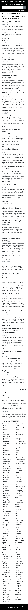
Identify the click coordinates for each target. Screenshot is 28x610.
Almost (4, 395)
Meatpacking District (21, 443)
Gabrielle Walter (7, 259)
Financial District (7, 597)
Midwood (5, 497)
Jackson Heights (20, 561)
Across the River (6, 423)
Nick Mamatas (7, 312)
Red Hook (5, 504)
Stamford (5, 527)
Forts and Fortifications (10, 149)
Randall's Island (19, 588)
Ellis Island (5, 536)
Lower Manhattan (6, 570)
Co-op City (6, 434)
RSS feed (14, 606)
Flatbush (5, 481)
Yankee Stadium (7, 443)
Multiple (17, 504)
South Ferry (19, 466)
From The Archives (7, 545)
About (2, 606)
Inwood (17, 436)
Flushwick (5, 39)
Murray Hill (19, 450)
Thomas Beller (7, 94)
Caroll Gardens (7, 459)
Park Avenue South (20, 459)
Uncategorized (18, 596)
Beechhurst (18, 549)
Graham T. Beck (7, 372)
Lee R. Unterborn (7, 150)
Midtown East (19, 499)
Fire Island (5, 565)
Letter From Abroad (7, 556)
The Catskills (18, 594)
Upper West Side (20, 484)
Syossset (5, 569)
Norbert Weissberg (7, 409)
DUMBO (5, 475)
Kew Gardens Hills (20, 570)
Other (16, 513)
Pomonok (5, 544)
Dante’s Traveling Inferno (11, 21)
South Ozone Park (20, 581)
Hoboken (18, 508)
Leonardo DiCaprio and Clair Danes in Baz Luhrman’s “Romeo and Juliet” (12, 330)
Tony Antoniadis (7, 40)
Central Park (5, 520)
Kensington (6, 492)
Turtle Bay (18, 479)
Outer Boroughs (20, 457)
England (4, 538)
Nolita (17, 454)
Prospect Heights (7, 500)
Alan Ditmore (6, 112)
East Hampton (5, 531)
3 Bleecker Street (7, 576)
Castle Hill (5, 432)
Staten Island (18, 590)
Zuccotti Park (19, 495)
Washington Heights (21, 486)
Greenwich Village (20, 427)
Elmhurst (18, 554)
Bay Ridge (5, 447)
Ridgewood (18, 576)
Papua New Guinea (19, 540)
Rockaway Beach (20, 578)
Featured (4, 540)
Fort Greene (6, 484)
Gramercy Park (7, 601)
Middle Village (19, 572)
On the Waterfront (20, 456)
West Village (19, 488)
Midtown (18, 445)
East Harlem (6, 594)
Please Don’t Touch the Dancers (13, 167)
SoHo (17, 465)
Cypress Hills (6, 470)
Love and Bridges (8, 58)
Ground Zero (19, 429)
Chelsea (5, 585)
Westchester (18, 599)
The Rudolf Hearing (9, 110)
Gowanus (5, 486)
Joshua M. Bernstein (8, 203)
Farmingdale (6, 560)
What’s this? (8, 606)
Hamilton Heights (7, 549)
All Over (4, 425)
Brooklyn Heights (7, 456)
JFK (17, 567)
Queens (16, 544)
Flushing (4, 542)
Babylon (5, 563)
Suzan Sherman (7, 186)
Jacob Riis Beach (20, 563)
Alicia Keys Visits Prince (10, 293)
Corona (17, 553)
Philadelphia (19, 531)
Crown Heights (7, 468)
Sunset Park (6, 513)
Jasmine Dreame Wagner (9, 59)
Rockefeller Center (20, 463)
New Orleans (19, 527)
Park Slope (6, 499)
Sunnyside (18, 583)
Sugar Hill (5, 551)
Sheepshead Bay (7, 509)
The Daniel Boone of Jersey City (13, 311)
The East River (6, 515)
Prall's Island (19, 597)
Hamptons (5, 533)
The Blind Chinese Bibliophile (12, 221)
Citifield (18, 551)
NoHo (17, 452)
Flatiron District (7, 599)
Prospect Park (6, 502)
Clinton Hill (6, 463)
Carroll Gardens (7, 461)
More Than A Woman (9, 184)
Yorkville (18, 493)
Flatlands (5, 483)
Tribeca (17, 475)
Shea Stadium (6, 508)
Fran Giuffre (6, 23)
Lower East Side (20, 440)
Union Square (19, 481)
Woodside (18, 587)
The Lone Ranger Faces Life (12, 408)
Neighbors (5, 371)
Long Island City (7, 495)
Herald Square (19, 434)
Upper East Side (20, 483)
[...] (17, 405)
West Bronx (6, 441)
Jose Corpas (6, 397)
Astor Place (6, 578)
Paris (17, 529)
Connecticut (5, 526)
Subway (5, 429)
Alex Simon (6, 168)
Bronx (3, 431)
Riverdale (5, 438)
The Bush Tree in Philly (10, 75)
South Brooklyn (7, 511)
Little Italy (18, 438)
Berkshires (18, 517)
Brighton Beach (7, 454)
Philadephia (19, 533)
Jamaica (4, 553)
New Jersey (17, 506)
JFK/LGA (18, 569)
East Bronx (5, 529)
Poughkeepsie (19, 535)
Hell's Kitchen (19, 432)
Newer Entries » (22, 389)
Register (24, 10)
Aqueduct (18, 545)
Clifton (17, 592)
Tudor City (18, 477)
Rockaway (5, 506)
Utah (17, 536)
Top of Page (20, 606)
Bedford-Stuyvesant (8, 448)
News (16, 511)
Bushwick (5, 457)
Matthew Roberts (7, 77)
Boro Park (5, 452)
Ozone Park (18, 574)
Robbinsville (19, 509)
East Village (5, 535)
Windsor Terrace (7, 518)
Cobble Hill (6, 465)
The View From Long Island (11, 238)
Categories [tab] (6, 421)
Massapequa (6, 567)
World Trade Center (20, 492)
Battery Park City (7, 579)
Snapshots (5, 202)
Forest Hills (18, 558)
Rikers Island (6, 436)
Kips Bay (4, 554)
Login (19, 10)
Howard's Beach (20, 560)
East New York (6, 479)
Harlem (4, 547)
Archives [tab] (15, 421)
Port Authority (19, 502)
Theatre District (7, 572)
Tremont (5, 440)
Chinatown (6, 587)
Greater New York (20, 520)
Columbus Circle (7, 590)
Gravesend (5, 488)
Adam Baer (6, 240)
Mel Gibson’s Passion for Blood (13, 93)
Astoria (17, 515)
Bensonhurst (6, 450)
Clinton (5, 588)
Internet (5, 427)
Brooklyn (4, 445)
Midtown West (19, 500)
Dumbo (5, 592)
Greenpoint (6, 490)
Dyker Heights (6, 477)
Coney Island (6, 466)
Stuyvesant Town (20, 468)
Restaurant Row (20, 461)
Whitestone (18, 585)
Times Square (19, 474)
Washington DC (19, 538)
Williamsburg (6, 517)
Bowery (5, 581)
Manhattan (5, 574)
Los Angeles (19, 524)
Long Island (6, 493)
